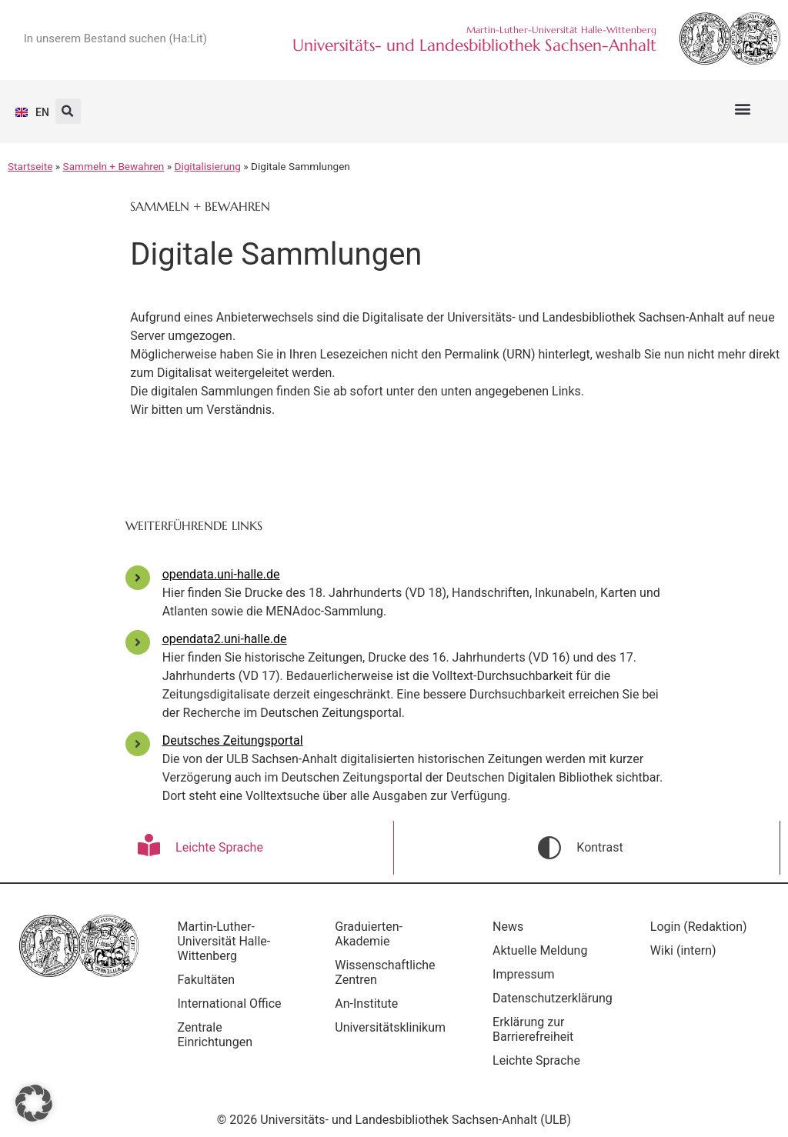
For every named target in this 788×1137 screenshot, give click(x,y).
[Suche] (247, 38)
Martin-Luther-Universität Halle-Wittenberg (227, 941)
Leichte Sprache (539, 1060)
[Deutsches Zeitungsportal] (138, 744)
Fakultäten (210, 979)
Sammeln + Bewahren (114, 166)
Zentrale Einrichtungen (218, 1034)
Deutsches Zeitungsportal (232, 740)
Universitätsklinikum (394, 1027)
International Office (233, 1003)
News (511, 926)
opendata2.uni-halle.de (224, 639)
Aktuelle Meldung (543, 950)
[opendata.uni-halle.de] (138, 578)
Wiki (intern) (686, 950)
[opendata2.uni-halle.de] (138, 642)
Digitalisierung (208, 166)
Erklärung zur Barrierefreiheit (536, 1029)
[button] (742, 108)
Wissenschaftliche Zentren (389, 972)
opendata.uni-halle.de (221, 574)
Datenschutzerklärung (556, 998)
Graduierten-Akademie (372, 934)
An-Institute (370, 1003)
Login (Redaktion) (701, 926)
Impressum (527, 974)
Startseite (30, 166)
